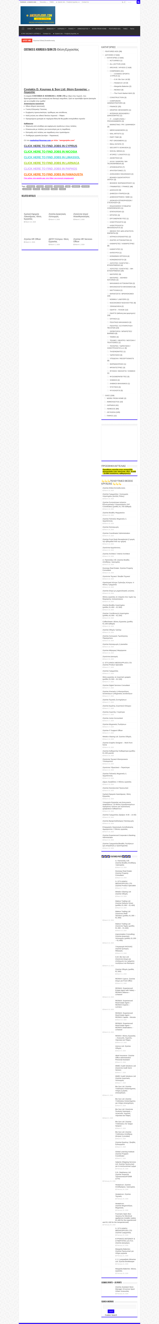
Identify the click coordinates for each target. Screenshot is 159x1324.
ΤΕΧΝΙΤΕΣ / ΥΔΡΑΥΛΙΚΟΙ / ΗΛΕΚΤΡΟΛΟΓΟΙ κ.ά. (118, 347)
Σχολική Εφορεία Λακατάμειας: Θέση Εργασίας (32, 216)
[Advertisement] (103, 11)
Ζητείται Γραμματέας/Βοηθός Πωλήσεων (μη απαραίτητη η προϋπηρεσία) (118, 845)
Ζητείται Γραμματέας (110, 671)
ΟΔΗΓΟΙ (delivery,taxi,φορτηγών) (122, 313)
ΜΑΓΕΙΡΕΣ (114, 274)
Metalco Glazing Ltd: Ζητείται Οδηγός (117, 737)
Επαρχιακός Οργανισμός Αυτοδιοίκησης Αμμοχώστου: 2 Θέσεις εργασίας (118, 828)
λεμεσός (46, 189)
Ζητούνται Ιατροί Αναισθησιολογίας (81, 215)
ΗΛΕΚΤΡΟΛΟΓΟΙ (116, 222)
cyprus (40, 186)
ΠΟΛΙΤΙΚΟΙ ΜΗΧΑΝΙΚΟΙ (119, 322)
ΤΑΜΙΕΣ (113, 337)
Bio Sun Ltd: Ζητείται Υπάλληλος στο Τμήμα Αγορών (124, 1124)
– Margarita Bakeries (121, 86)
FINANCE (113, 106)
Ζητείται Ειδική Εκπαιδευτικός (44, 40)
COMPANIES (115, 71)
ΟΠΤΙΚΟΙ (113, 319)
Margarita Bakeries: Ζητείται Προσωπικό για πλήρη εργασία (124, 1251)
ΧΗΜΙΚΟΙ (113, 380)
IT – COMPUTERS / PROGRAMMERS (116, 120)
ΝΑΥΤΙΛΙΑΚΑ (115, 290)
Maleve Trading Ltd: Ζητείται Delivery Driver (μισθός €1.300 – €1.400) (125, 903)
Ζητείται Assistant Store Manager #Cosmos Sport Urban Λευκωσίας (125, 1289)
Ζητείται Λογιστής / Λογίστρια (114, 712)
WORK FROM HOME (99, 29)
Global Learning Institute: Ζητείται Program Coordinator (125, 1154)
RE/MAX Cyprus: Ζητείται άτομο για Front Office (125, 980)
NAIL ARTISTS (115, 134)
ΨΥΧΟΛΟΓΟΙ (115, 390)
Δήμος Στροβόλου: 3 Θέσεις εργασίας (117, 782)
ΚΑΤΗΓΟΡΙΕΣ (112, 58)
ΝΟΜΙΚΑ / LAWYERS (118, 299)
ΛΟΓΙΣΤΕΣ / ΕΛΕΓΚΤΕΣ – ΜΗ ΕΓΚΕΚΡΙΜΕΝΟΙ (120, 270)
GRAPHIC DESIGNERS (119, 110)
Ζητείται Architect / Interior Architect (116, 554)
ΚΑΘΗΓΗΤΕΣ (115, 249)
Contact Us (85, 2)
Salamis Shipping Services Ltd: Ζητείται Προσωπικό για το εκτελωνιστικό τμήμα (125, 1164)
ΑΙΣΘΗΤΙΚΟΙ (115, 158)
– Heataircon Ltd (119, 83)
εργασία (36, 189)
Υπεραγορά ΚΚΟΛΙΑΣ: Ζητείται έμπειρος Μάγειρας (124, 949)
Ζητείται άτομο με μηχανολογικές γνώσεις (118, 591)
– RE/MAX (117, 90)
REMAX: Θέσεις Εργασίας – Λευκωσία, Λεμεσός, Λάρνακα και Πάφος (125, 1038)
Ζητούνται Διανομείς (110, 656)
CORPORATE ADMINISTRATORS (115, 102)
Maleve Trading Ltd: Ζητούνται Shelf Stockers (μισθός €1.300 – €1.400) (125, 914)
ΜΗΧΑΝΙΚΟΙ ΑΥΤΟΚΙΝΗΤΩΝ (121, 283)
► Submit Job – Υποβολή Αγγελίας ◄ (68, 2)
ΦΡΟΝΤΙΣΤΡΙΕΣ (116, 367)
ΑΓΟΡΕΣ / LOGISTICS (118, 154)
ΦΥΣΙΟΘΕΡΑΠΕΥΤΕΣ (118, 377)
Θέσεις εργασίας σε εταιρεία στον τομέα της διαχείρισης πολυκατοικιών (119, 598)
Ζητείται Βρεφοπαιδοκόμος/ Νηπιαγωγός (118, 821)
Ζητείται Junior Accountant (113, 718)
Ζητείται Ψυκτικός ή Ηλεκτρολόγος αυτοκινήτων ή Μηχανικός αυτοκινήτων (117, 692)
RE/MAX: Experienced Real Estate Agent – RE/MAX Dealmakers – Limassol (124, 1026)
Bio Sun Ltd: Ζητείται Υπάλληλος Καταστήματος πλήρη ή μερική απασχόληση (125, 1089)
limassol (76, 186)
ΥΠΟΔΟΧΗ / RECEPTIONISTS (122, 358)
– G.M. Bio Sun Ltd (120, 79)
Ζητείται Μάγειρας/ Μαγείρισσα (114, 650)
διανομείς (27, 189)
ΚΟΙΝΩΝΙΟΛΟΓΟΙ (117, 260)
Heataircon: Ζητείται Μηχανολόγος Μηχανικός (123, 1206)
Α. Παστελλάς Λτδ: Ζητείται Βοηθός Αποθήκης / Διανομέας (116, 561)
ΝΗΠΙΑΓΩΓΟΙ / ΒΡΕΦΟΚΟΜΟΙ (122, 294)
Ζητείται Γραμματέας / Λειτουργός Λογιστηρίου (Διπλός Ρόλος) (115, 495)
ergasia (49, 186)
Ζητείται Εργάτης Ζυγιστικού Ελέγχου (117, 706)
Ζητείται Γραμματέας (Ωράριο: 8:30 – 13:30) (119, 815)
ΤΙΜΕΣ (52, 2)
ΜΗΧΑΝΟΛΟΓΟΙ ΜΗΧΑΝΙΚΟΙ (121, 287)
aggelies (31, 186)
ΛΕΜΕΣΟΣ (50, 29)
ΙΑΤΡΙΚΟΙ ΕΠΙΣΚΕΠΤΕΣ (119, 237)
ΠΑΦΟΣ (71, 29)
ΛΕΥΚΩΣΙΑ (39, 29)
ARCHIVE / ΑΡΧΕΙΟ (117, 67)
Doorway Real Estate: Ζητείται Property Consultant (123, 873)
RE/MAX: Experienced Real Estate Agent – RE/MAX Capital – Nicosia (125, 1015)
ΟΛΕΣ (29, 29)
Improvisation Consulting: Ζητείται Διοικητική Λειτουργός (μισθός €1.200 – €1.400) (125, 937)
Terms (132, 29)
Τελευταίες (43, 2)
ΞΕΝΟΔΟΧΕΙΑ (115, 306)
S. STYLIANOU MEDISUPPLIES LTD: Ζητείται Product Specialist (117, 664)
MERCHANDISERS (117, 130)
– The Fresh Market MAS (122, 93)
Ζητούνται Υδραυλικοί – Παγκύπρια (116, 767)
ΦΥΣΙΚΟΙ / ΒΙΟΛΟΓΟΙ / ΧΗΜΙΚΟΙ (122, 371)
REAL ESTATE (115, 144)
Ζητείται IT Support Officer (113, 730)
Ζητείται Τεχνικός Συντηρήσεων (114, 700)
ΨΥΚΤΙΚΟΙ (114, 387)
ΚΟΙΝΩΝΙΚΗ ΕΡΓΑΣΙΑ (118, 256)
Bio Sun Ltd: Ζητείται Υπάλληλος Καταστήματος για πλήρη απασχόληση (125, 1101)
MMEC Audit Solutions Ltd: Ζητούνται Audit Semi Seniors (125, 1068)
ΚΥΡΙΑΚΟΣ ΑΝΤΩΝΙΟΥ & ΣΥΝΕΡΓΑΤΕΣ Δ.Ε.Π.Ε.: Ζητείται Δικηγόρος (125, 1241)
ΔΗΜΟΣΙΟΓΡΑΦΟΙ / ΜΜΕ (120, 197)
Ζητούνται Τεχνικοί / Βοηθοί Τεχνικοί (116, 576)
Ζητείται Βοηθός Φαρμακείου (114, 513)
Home (23, 28)
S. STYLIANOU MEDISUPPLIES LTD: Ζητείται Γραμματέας (123, 1230)
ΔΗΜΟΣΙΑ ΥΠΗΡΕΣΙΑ (118, 193)
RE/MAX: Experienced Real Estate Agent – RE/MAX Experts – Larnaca (124, 1004)
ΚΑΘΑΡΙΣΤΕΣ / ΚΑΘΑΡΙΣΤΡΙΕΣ (122, 244)
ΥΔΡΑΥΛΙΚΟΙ (115, 355)
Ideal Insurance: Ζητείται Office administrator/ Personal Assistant (124, 1057)
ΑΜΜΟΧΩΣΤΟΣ (82, 29)
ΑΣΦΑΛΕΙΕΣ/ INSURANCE (120, 174)
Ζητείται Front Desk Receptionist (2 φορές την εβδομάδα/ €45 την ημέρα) (119, 540)
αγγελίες (86, 186)
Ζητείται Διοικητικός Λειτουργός (57, 215)
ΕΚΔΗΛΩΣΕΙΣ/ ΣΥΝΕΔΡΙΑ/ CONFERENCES (119, 207)
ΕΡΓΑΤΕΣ (113, 215)
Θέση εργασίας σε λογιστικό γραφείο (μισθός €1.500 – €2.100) (117, 678)
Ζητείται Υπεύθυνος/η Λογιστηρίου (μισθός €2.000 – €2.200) (116, 614)
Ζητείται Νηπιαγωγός (111, 527)
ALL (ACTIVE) (115, 64)
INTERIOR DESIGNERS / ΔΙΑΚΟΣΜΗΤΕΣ (118, 114)
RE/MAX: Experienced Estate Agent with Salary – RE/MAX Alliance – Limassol (125, 991)
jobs (68, 186)
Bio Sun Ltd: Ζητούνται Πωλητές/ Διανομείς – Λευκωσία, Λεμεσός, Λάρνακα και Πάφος (124, 1112)
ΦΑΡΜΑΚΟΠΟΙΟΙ (116, 364)
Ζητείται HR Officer (32, 239)
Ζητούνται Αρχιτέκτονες (111, 548)
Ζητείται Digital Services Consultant (116, 685)
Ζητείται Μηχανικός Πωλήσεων (114, 724)
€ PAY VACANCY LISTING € (31, 33)
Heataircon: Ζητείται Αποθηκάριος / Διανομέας (125, 1186)
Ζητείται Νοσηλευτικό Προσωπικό (115, 788)
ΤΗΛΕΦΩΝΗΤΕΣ (116, 351)
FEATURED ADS (114, 29)
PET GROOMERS (117, 141)
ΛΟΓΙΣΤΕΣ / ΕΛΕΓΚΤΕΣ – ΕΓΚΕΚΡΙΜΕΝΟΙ (118, 264)
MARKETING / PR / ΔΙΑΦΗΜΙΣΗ (122, 125)
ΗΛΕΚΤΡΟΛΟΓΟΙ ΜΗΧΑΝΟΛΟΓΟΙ (115, 226)
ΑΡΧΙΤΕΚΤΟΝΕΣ (116, 170)
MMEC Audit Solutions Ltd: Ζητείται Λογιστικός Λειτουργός (125, 1078)
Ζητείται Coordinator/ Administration (116, 533)
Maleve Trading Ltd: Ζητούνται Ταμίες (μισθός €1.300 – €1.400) (124, 926)
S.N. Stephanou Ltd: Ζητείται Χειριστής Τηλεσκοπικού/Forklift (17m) (123, 1175)
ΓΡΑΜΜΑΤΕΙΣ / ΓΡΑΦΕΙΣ (119, 186)
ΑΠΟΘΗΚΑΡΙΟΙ (116, 167)
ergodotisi (59, 186)
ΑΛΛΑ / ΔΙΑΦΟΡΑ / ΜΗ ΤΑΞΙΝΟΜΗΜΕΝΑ (117, 162)
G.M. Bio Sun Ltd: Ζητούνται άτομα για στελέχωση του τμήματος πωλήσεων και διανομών (124, 960)
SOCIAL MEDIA (116, 151)
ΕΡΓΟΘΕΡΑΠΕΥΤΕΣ (118, 219)
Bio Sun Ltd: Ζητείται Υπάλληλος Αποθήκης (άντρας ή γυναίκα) (123, 1134)
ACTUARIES (115, 60)
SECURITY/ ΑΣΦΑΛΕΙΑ (119, 148)
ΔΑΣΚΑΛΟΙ (114, 190)
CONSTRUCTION (117, 97)
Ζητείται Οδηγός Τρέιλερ (112, 630)
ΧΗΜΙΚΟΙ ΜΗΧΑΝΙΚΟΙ (118, 383)
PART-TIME (114, 137)
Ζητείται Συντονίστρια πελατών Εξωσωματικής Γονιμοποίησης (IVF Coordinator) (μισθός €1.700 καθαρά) (117, 504)
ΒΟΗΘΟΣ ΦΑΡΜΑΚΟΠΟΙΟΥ (121, 183)
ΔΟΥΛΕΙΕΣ (109, 55)
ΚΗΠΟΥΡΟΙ (114, 253)
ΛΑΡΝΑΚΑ (61, 29)
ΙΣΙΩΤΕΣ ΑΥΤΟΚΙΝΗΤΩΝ (119, 240)
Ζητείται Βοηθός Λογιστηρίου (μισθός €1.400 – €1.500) (114, 606)
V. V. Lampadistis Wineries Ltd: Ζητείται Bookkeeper (125, 1260)
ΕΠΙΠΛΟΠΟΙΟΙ (115, 212)
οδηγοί (54, 189)
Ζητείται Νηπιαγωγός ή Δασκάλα (115, 644)
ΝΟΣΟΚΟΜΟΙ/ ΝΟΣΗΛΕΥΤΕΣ (121, 303)
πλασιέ (62, 189)
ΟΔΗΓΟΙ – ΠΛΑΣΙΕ (117, 310)
